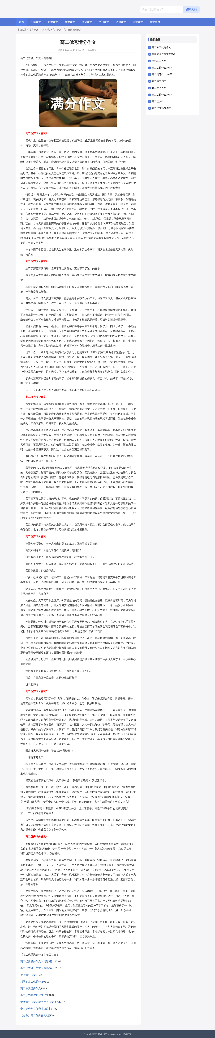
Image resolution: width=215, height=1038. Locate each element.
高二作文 (56, 30)
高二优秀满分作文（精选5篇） (37, 961)
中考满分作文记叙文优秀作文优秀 (39, 1002)
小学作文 (36, 22)
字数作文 (138, 22)
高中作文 (70, 22)
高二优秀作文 (159, 88)
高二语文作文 (159, 81)
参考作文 (33, 30)
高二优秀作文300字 (162, 67)
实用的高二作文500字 (163, 54)
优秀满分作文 (28, 975)
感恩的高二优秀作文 (31, 981)
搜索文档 (191, 9)
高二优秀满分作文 (161, 108)
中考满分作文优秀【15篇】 (35, 1008)
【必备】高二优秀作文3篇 (35, 1015)
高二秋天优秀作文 (30, 988)
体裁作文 (87, 22)
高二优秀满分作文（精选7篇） (37, 968)
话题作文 (121, 22)
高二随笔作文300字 (162, 74)
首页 (21, 22)
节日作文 (104, 22)
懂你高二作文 (159, 61)
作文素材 (155, 22)
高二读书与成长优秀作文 (34, 995)
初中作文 (53, 22)
